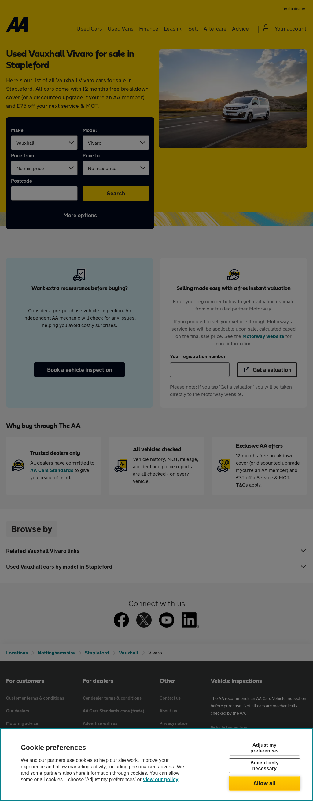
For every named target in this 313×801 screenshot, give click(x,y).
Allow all (264, 783)
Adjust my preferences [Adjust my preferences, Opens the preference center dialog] (264, 747)
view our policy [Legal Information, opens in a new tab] (161, 779)
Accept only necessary (264, 765)
